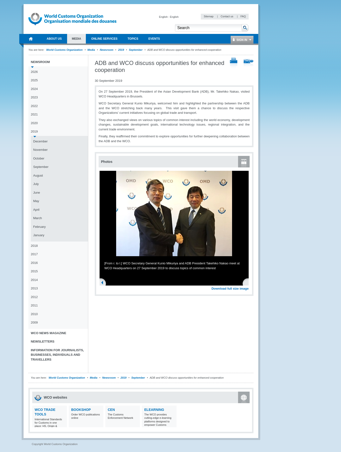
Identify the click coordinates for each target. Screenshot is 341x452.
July (36, 184)
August (38, 175)
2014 (34, 280)
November (40, 150)
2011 (34, 305)
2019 (121, 49)
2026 (34, 72)
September (136, 49)
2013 (34, 288)
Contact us (227, 16)
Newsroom (106, 49)
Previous (103, 283)
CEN (111, 410)
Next (247, 283)
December (40, 141)
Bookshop (81, 410)
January (38, 235)
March (37, 218)
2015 (34, 271)
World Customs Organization (64, 49)
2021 (34, 114)
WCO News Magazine (48, 333)
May (36, 201)
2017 (34, 254)
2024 (34, 89)
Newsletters (42, 341)
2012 (34, 297)
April (36, 209)
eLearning (154, 410)
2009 (34, 322)
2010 (34, 314)
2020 (34, 123)
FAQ (243, 16)
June (36, 192)
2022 (34, 106)
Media (91, 49)
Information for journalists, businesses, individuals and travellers (57, 354)
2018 (34, 246)
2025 (34, 80)
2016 (34, 263)
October (38, 158)
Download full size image (230, 288)
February (39, 227)
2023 (34, 97)
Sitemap (209, 16)
